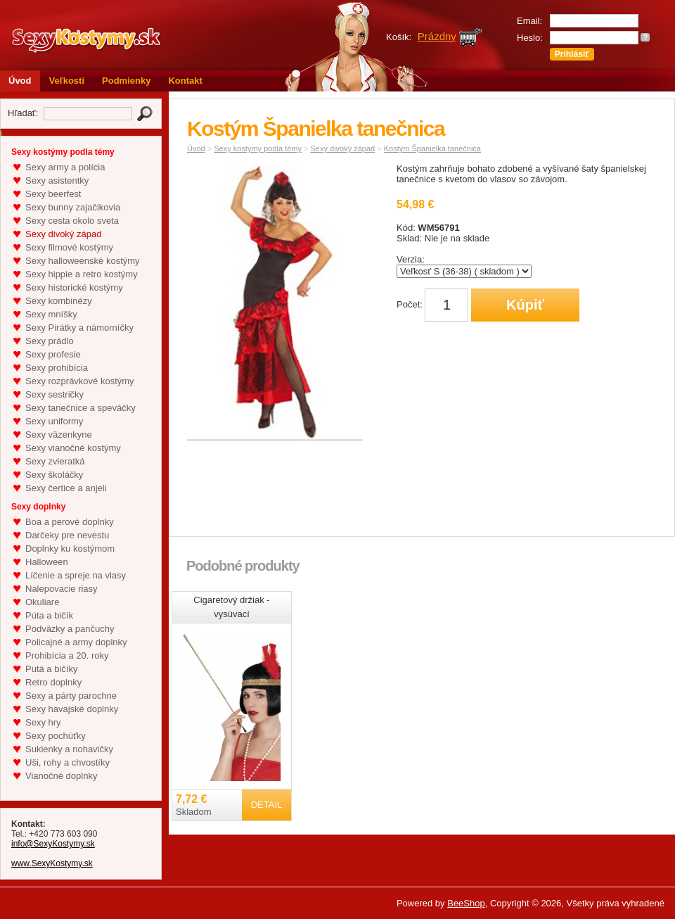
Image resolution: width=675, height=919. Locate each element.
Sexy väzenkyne (58, 434)
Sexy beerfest (53, 194)
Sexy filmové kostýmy (69, 247)
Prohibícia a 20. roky (67, 655)
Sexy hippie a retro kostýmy (81, 274)
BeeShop (466, 903)
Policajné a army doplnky (76, 642)
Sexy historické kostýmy (74, 287)
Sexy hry (43, 722)
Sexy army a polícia (65, 167)
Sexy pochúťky (55, 735)
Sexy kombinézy (58, 301)
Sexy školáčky (54, 474)
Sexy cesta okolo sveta (72, 220)
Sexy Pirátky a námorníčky (79, 327)
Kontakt (185, 80)
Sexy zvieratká (55, 461)
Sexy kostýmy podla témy (258, 148)
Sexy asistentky (57, 180)
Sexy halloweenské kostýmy (82, 260)
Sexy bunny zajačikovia (72, 207)
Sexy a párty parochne (71, 695)
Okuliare (42, 602)
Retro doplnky (53, 682)
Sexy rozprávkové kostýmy (79, 381)
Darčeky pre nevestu (67, 535)
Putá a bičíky (51, 669)
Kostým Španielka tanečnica (432, 148)
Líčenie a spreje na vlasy (75, 575)
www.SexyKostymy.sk (52, 863)
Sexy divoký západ (63, 234)
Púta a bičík (49, 615)
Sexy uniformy (54, 421)
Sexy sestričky (54, 394)
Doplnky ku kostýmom (70, 548)
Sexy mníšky (51, 314)
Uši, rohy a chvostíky (67, 762)
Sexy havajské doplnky (71, 709)
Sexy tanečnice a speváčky (80, 408)
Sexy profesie (53, 354)
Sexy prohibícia (56, 367)
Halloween (46, 562)
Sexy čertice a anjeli (66, 488)
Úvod (20, 80)
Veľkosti (67, 80)
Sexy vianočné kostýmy (73, 448)
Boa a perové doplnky (69, 521)
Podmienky (126, 80)
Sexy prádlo (49, 341)
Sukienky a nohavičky (69, 749)
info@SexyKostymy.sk (53, 844)
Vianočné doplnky (61, 776)
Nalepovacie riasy (61, 588)
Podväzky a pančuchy (69, 628)
